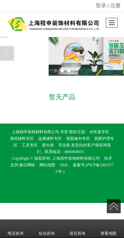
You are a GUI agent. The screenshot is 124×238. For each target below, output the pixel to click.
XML (64, 165)
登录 (101, 5)
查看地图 (108, 229)
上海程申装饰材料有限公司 (76, 158)
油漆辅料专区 (50, 138)
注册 (115, 5)
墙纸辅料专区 (22, 138)
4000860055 (74, 151)
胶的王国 (77, 132)
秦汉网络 (27, 165)
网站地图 (47, 165)
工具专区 (30, 145)
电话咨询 (15, 229)
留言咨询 (77, 229)
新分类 (48, 145)
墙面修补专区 (78, 138)
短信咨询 (47, 229)
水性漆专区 (99, 132)
